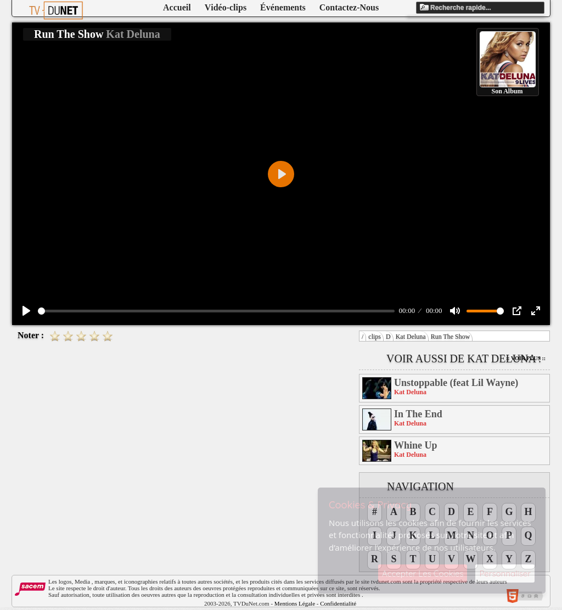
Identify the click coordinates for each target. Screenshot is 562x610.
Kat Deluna (411, 336)
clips (374, 336)
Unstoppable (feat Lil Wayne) (456, 382)
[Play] (26, 311)
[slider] (216, 311)
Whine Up (415, 445)
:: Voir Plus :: (526, 358)
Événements (283, 7)
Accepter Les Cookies (422, 573)
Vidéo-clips (225, 7)
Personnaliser (505, 573)
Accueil (177, 7)
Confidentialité (338, 603)
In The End (418, 413)
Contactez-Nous (349, 7)
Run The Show (450, 336)
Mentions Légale (294, 603)
